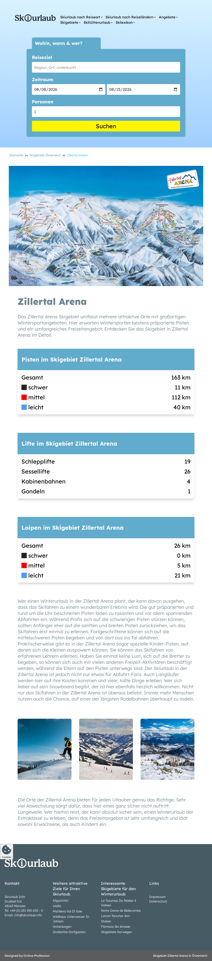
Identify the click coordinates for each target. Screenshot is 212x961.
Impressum (157, 897)
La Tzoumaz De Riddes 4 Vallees (118, 903)
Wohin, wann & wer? (59, 43)
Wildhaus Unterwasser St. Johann (71, 919)
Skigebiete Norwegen (116, 932)
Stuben (106, 921)
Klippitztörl (60, 901)
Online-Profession (37, 956)
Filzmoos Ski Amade (115, 927)
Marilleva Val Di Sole (67, 911)
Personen (42, 102)
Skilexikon (124, 22)
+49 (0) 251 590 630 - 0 (26, 910)
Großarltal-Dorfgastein (69, 932)
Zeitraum (42, 79)
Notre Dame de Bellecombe (121, 910)
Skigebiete (69, 22)
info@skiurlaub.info (28, 915)
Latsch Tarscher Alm (115, 916)
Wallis (57, 906)
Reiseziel (42, 57)
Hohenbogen (62, 927)
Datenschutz (158, 901)
